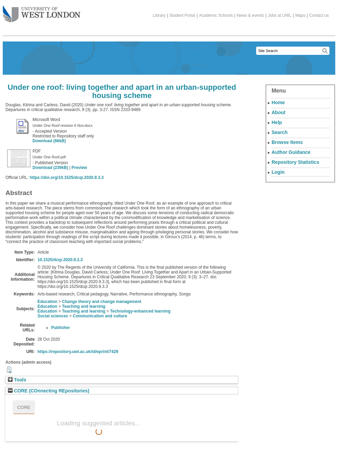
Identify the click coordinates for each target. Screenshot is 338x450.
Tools (17, 379)
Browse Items (287, 142)
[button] (9, 370)
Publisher (60, 327)
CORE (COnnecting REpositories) (48, 390)
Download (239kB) (50, 167)
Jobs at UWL (279, 15)
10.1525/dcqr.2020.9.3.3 (60, 259)
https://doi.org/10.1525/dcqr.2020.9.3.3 (66, 177)
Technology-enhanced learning (140, 311)
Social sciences (52, 316)
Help (277, 122)
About (278, 112)
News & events (250, 15)
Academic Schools (216, 15)
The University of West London (41, 11)
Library (159, 15)
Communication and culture (100, 316)
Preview (79, 167)
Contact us (319, 15)
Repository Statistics (295, 162)
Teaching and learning (83, 306)
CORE (23, 407)
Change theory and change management (101, 301)
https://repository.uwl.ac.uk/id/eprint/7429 (77, 351)
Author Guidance (291, 152)
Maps (300, 15)
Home (278, 102)
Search (280, 132)
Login (278, 172)
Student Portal (182, 15)
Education (47, 301)
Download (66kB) (49, 140)
